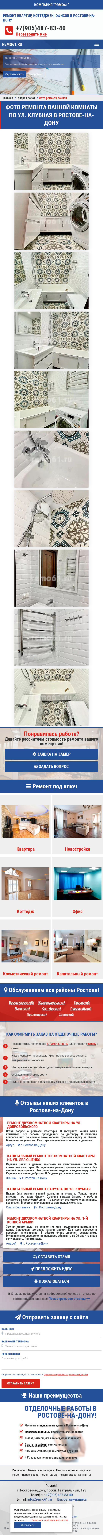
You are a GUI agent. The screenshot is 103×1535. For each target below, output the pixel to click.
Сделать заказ (14, 74)
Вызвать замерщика (41, 1470)
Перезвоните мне (31, 34)
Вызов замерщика (72, 1499)
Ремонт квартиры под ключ (73, 1470)
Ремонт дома (48, 1474)
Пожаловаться (51, 1281)
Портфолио (19, 1470)
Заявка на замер (51, 754)
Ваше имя (8, 1329)
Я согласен (27, 1525)
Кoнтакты (84, 1474)
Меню (97, 42)
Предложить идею (52, 1269)
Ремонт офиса (67, 1474)
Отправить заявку (20, 1383)
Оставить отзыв (51, 1256)
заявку (91, 1043)
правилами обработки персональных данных (66, 1374)
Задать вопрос (51, 766)
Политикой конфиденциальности (50, 1520)
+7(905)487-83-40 (41, 28)
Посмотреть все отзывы (69, 1298)
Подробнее (36, 74)
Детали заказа (11, 1354)
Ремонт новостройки (25, 1474)
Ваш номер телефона (15, 1341)
